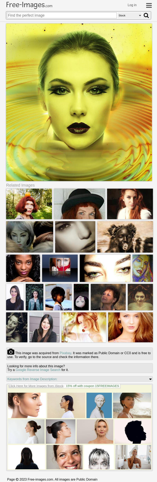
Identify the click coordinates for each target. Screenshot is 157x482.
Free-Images (29, 4)
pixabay (65, 353)
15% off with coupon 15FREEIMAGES (92, 386)
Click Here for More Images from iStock (36, 386)
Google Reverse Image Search (38, 370)
